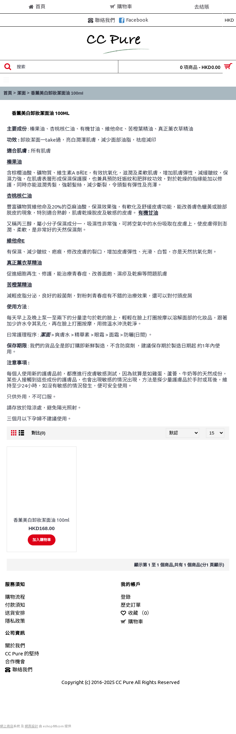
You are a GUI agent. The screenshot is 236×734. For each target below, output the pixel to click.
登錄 (126, 597)
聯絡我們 (18, 670)
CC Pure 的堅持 (22, 653)
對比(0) (38, 432)
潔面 (21, 93)
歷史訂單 (131, 605)
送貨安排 (15, 613)
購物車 (132, 622)
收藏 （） (136, 613)
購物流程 (15, 597)
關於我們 (15, 645)
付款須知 (15, 605)
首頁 (7, 93)
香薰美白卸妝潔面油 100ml (57, 93)
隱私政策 (15, 621)
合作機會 (15, 661)
